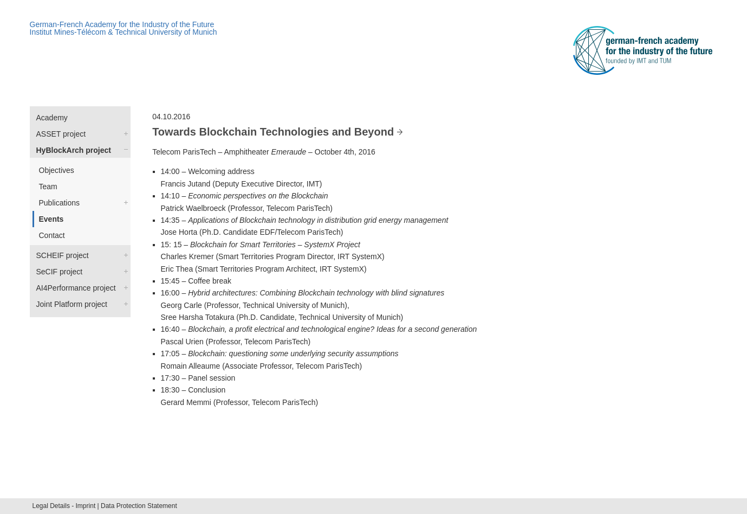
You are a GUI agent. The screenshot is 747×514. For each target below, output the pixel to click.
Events (51, 219)
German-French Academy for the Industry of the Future (122, 24)
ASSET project (61, 134)
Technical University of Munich (166, 32)
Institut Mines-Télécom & (72, 32)
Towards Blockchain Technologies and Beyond (273, 132)
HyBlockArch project (73, 150)
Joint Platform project (72, 304)
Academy (52, 117)
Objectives (56, 170)
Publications (59, 202)
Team (48, 186)
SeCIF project (59, 271)
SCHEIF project (62, 255)
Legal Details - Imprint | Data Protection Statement (105, 506)
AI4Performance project (76, 288)
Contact (52, 235)
